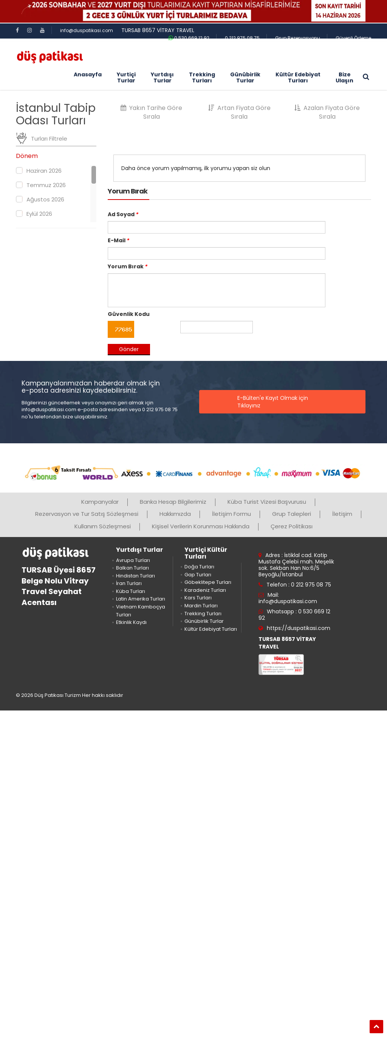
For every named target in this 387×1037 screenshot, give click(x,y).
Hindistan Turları (135, 575)
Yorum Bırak (127, 266)
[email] (216, 253)
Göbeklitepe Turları (207, 582)
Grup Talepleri (291, 514)
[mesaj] (216, 290)
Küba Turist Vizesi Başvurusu (267, 502)
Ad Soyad (123, 214)
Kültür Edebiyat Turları (210, 629)
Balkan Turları (132, 567)
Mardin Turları (201, 605)
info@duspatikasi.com (86, 30)
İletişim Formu (231, 514)
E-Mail (118, 240)
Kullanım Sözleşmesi (102, 526)
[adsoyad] (216, 227)
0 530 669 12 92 (189, 38)
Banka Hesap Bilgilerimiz (173, 502)
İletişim (342, 514)
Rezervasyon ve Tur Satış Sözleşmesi (86, 514)
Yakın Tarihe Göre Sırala (151, 112)
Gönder (129, 349)
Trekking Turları (202, 613)
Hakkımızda (175, 514)
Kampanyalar (100, 502)
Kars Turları (198, 597)
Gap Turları (197, 574)
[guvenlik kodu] (216, 327)
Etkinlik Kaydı (131, 622)
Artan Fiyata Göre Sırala (239, 112)
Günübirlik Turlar (204, 621)
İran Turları (129, 583)
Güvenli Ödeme (353, 38)
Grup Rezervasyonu (297, 38)
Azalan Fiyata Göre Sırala (327, 112)
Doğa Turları (199, 566)
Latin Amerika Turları (140, 598)
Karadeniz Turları (205, 590)
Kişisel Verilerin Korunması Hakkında (200, 526)
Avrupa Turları (133, 560)
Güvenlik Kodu (129, 314)
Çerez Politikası (292, 526)
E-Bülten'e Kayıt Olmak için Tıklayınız (272, 401)
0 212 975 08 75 (242, 38)
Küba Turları (130, 591)
